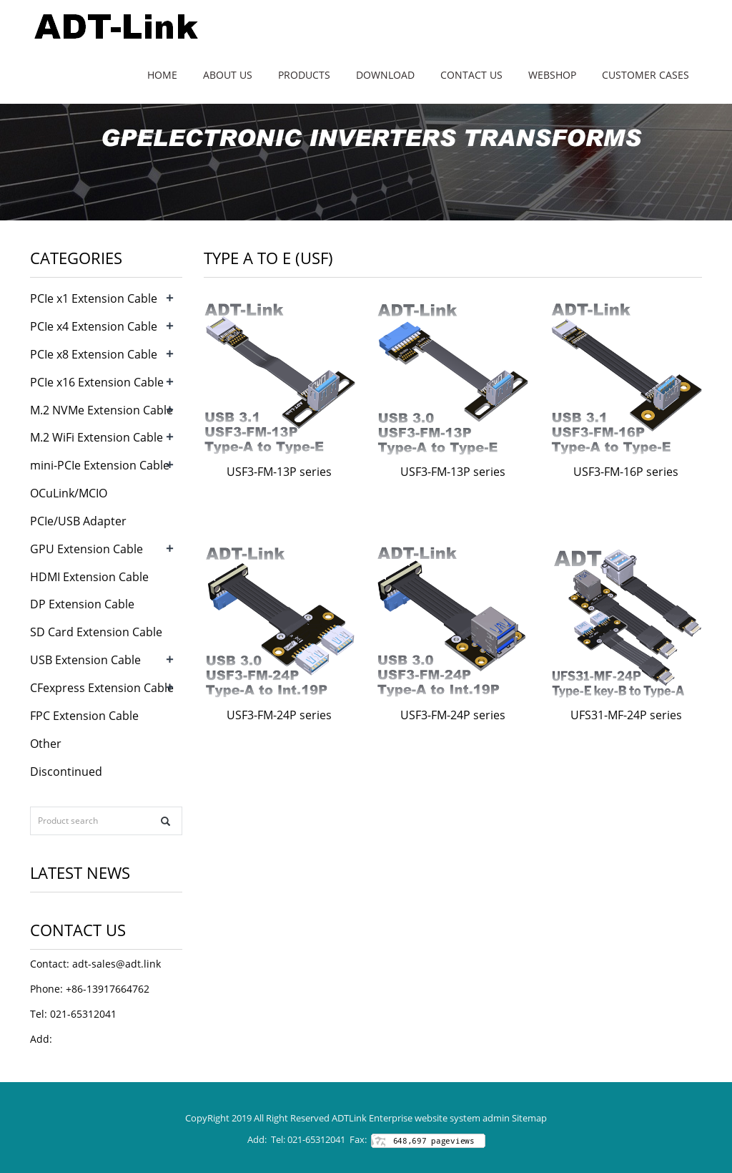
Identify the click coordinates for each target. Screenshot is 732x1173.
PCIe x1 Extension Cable (93, 298)
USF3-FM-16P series (625, 472)
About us (227, 75)
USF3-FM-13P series (279, 472)
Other (45, 743)
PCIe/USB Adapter (78, 521)
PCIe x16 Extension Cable (97, 382)
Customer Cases (645, 75)
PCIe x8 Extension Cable (93, 354)
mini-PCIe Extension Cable (99, 465)
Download (385, 75)
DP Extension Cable (82, 604)
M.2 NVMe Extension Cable (101, 410)
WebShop (552, 75)
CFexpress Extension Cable (102, 688)
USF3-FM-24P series (279, 715)
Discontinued (66, 771)
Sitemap (529, 1117)
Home (162, 75)
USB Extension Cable (85, 660)
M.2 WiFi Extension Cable (96, 437)
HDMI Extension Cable (89, 577)
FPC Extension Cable (84, 716)
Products (304, 75)
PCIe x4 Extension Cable (93, 326)
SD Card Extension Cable (96, 632)
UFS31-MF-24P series (626, 715)
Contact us (471, 75)
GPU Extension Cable (86, 549)
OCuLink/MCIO (68, 493)
